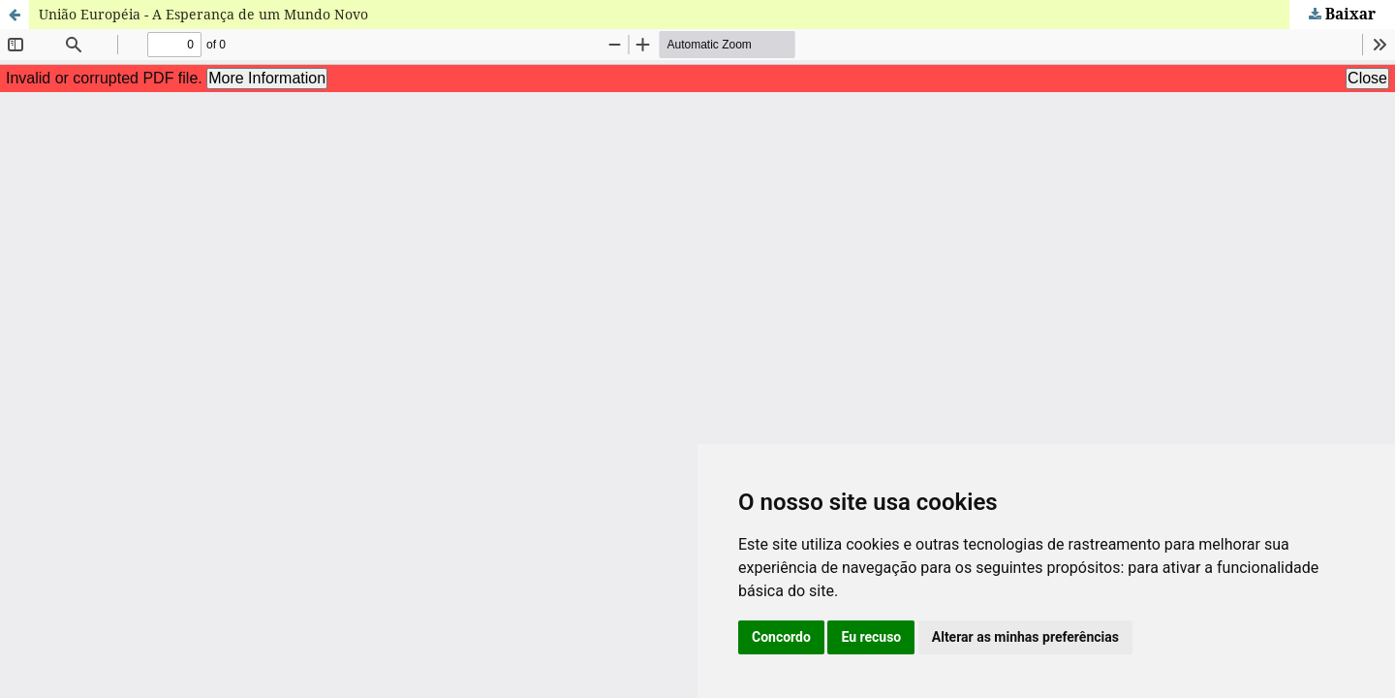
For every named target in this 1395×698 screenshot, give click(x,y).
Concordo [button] (781, 637)
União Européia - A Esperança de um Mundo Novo (203, 14)
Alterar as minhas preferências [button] (1025, 637)
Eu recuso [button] (871, 637)
